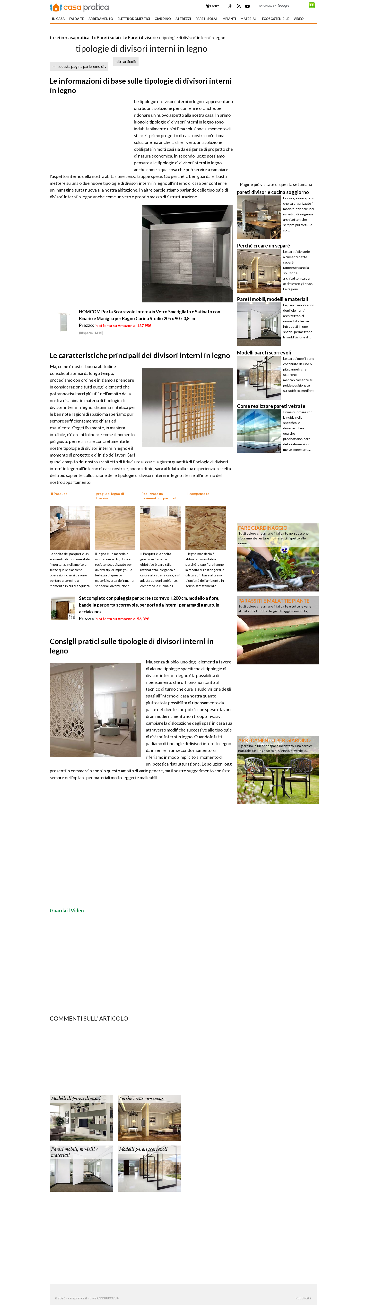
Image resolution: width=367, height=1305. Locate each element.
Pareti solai (206, 19)
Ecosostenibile (275, 19)
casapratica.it (79, 37)
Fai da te (76, 19)
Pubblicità (303, 1298)
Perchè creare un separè (142, 1098)
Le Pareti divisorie (140, 37)
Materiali (249, 19)
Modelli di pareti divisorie (77, 1098)
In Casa (58, 19)
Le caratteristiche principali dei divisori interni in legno (140, 355)
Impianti (228, 19)
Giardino (163, 19)
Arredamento (100, 19)
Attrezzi (183, 19)
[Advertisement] (107, 31)
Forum (212, 6)
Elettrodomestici (134, 19)
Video (299, 19)
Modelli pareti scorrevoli (143, 1149)
